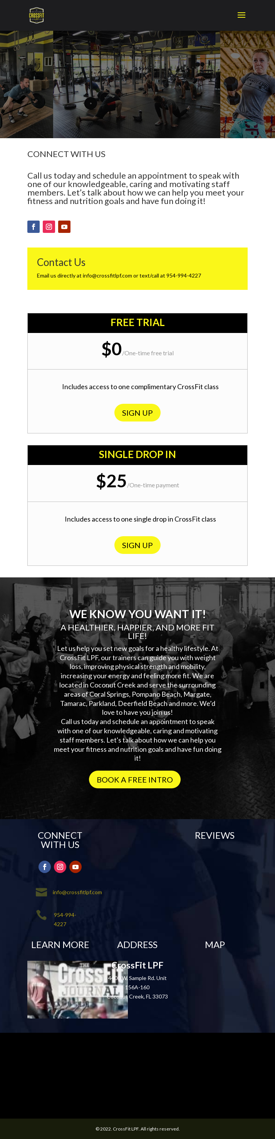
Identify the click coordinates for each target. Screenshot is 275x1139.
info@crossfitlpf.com (107, 275)
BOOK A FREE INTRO (135, 779)
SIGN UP (137, 412)
